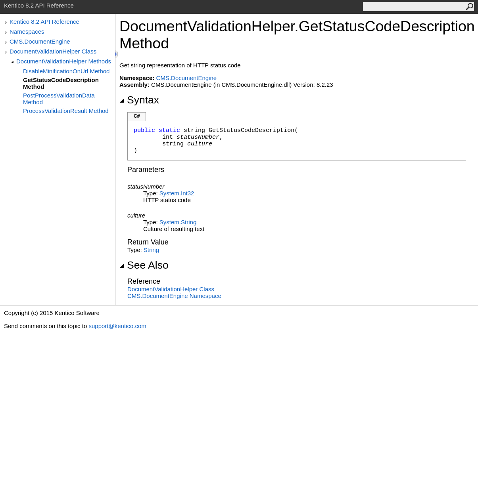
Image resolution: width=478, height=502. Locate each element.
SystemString (177, 222)
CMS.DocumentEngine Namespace (174, 295)
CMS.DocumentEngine (40, 41)
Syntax (139, 100)
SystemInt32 (176, 193)
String (151, 249)
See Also (144, 265)
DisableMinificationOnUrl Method (66, 71)
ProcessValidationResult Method (66, 110)
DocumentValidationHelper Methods (63, 61)
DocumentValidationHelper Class (53, 51)
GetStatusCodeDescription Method (61, 83)
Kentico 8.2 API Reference (44, 21)
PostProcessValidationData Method (59, 98)
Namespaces (27, 31)
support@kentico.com (117, 326)
